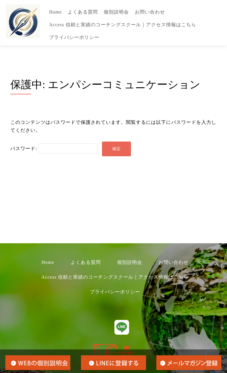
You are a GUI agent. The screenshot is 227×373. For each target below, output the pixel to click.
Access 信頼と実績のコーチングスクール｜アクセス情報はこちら (122, 24)
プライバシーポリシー (74, 37)
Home (55, 11)
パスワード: (54, 148)
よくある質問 (83, 11)
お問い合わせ (150, 11)
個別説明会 (116, 11)
